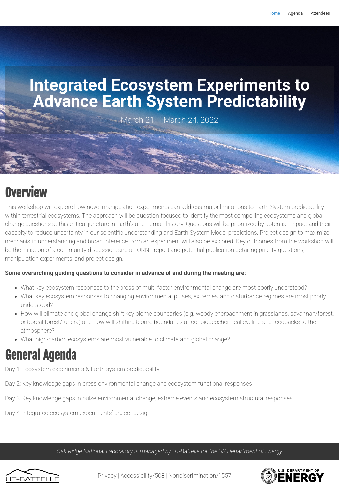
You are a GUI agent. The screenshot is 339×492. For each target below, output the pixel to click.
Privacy (107, 475)
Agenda (295, 13)
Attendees (320, 13)
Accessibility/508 (143, 475)
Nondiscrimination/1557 (200, 475)
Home (274, 13)
